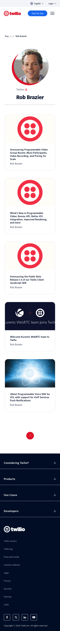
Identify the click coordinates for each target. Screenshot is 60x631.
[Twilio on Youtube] (34, 617)
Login (52, 3)
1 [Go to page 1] (30, 435)
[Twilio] (12, 13)
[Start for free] (37, 13)
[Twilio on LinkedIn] (25, 617)
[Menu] (52, 13)
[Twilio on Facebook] (7, 617)
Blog (7, 36)
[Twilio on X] (16, 617)
